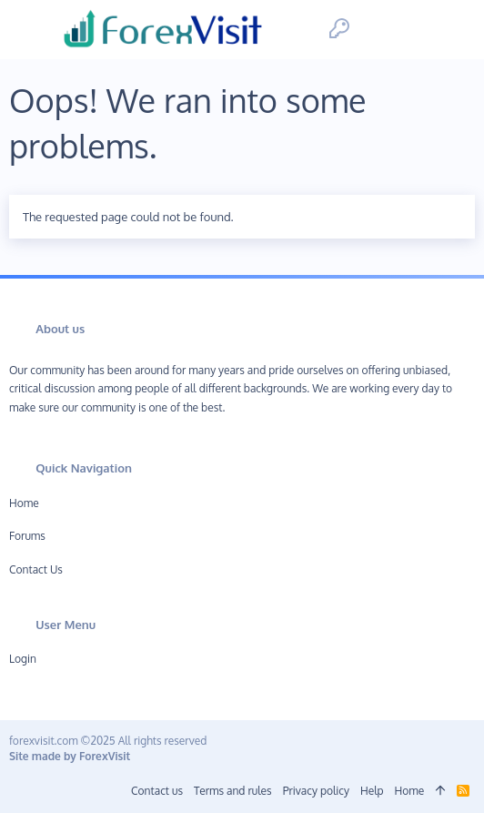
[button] (29, 30)
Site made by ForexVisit (69, 756)
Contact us (36, 569)
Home (24, 503)
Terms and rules (233, 791)
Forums (27, 536)
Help (372, 791)
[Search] (455, 29)
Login (22, 659)
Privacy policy (316, 791)
